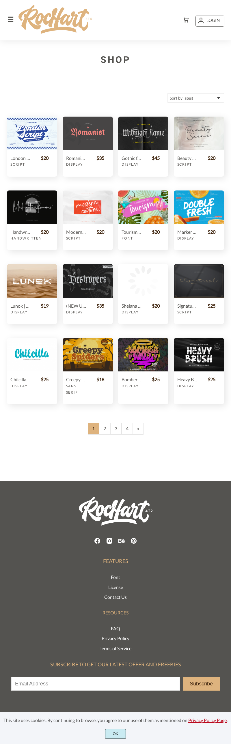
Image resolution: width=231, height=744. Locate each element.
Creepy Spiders (76, 379)
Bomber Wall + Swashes (131, 379)
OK (115, 734)
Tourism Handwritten (131, 232)
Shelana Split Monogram (131, 306)
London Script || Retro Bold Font (20, 158)
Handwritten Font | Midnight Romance (20, 232)
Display (74, 164)
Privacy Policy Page (207, 720)
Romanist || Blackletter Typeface (76, 158)
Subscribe (201, 684)
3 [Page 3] (116, 428)
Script (17, 164)
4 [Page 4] (127, 428)
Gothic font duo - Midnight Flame (131, 158)
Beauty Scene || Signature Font (187, 158)
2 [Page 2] (104, 428)
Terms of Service (115, 648)
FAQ (115, 628)
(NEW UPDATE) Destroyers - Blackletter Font (76, 306)
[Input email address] (96, 683)
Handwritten (26, 238)
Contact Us (115, 597)
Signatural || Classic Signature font (187, 306)
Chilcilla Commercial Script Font (20, 379)
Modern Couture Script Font (76, 232)
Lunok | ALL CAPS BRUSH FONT (20, 306)
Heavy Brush (187, 379)
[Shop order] (195, 98)
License (115, 587)
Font (127, 238)
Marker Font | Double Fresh (187, 232)
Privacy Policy (115, 638)
